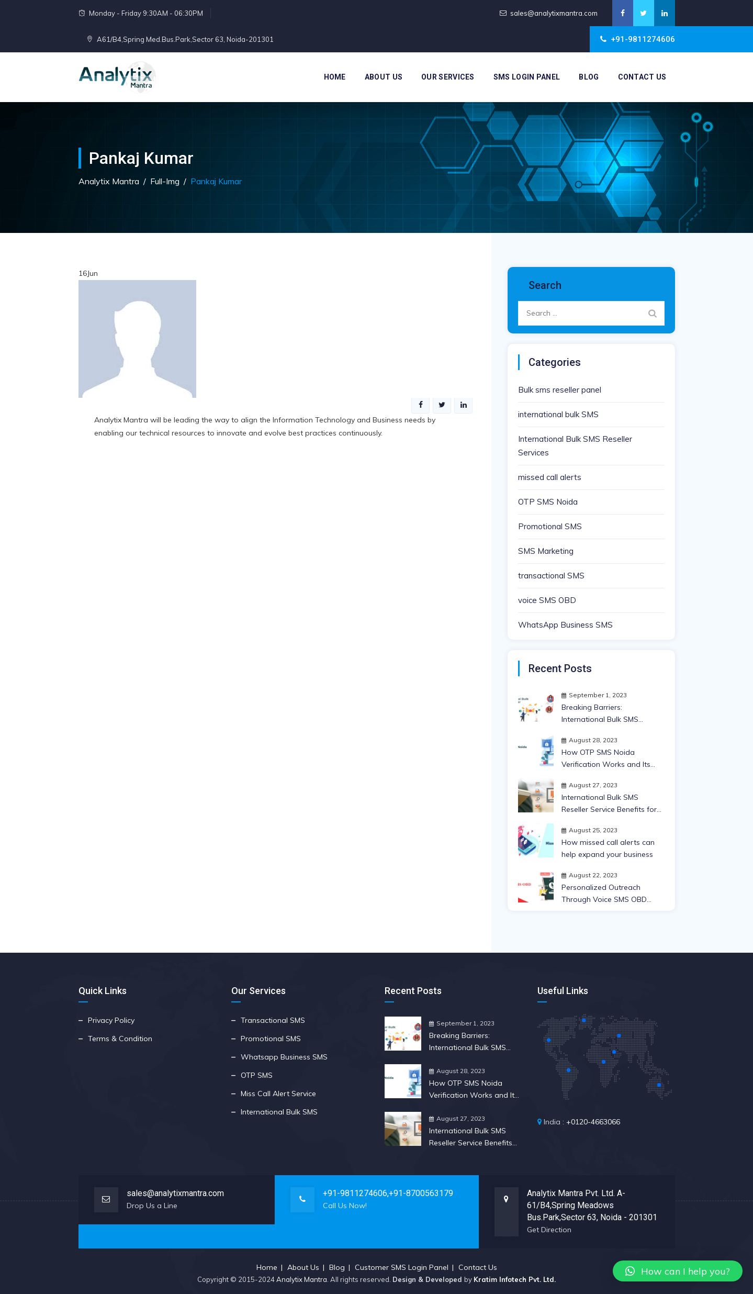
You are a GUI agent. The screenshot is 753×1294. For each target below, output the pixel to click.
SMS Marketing (546, 551)
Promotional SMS (550, 526)
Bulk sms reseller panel (559, 390)
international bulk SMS (558, 414)
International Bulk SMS (279, 1112)
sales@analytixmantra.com (554, 13)
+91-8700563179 (421, 1193)
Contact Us (642, 77)
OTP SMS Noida (548, 502)
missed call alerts (549, 477)
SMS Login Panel (526, 77)
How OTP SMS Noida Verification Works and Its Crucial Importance (605, 759)
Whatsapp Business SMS (284, 1057)
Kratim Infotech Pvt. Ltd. (515, 1279)
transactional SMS (551, 576)
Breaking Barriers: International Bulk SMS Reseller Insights (599, 714)
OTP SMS (257, 1075)
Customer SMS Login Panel (401, 1267)
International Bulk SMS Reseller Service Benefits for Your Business (609, 804)
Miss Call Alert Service (278, 1093)
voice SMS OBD (547, 600)
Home (335, 77)
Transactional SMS (273, 1020)
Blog (589, 77)
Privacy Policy (111, 1020)
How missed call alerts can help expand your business (608, 848)
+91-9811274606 (355, 1193)
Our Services (448, 77)
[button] (678, 1270)
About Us (383, 77)
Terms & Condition (120, 1038)
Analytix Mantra (301, 1279)
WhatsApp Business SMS (565, 625)
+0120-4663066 (593, 1121)
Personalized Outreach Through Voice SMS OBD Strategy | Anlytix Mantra (604, 894)
